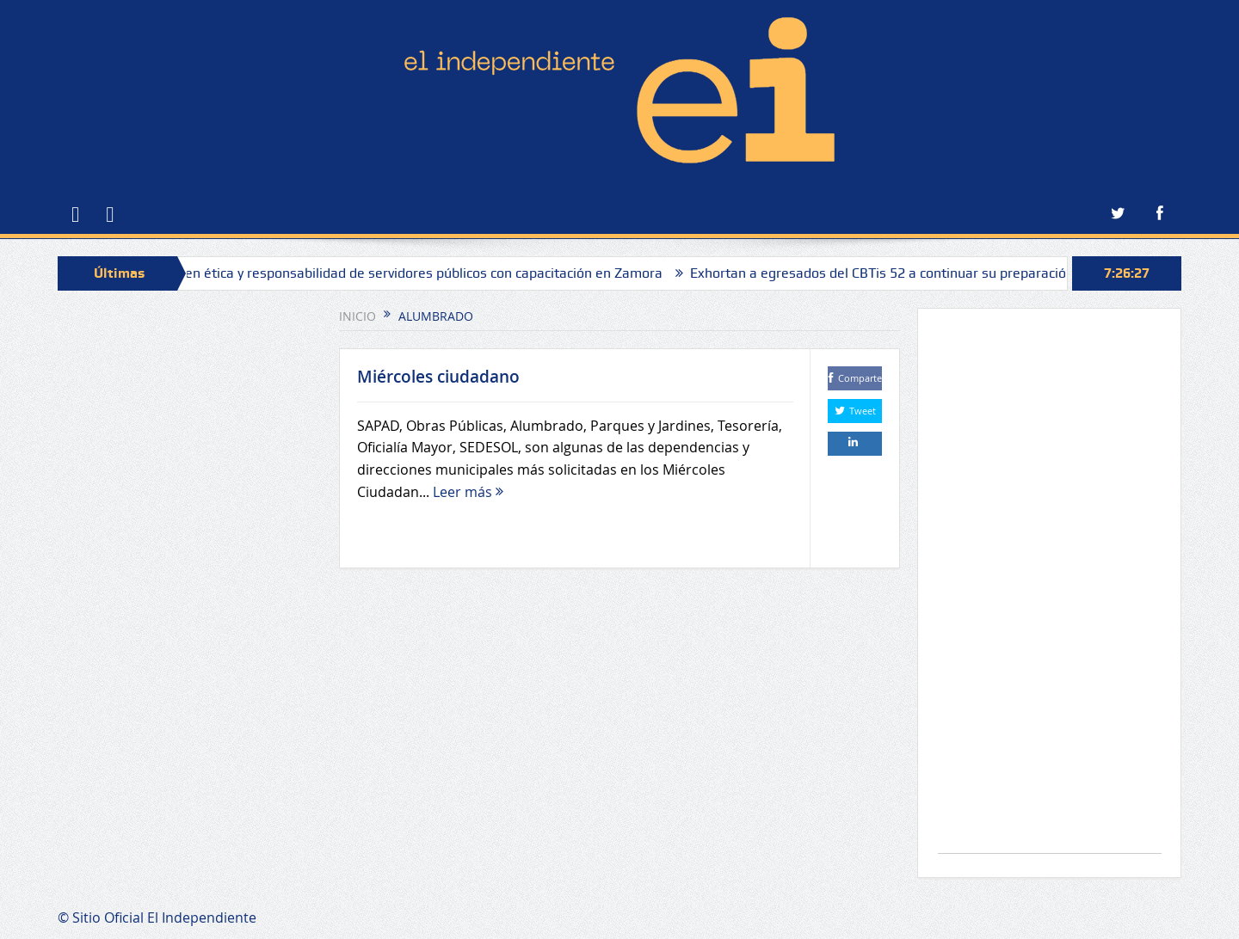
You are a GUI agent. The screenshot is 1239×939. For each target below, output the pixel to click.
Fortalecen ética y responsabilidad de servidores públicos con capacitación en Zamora (403, 273)
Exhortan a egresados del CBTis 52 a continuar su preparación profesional (924, 273)
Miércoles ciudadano (438, 376)
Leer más (468, 491)
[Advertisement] (1050, 589)
